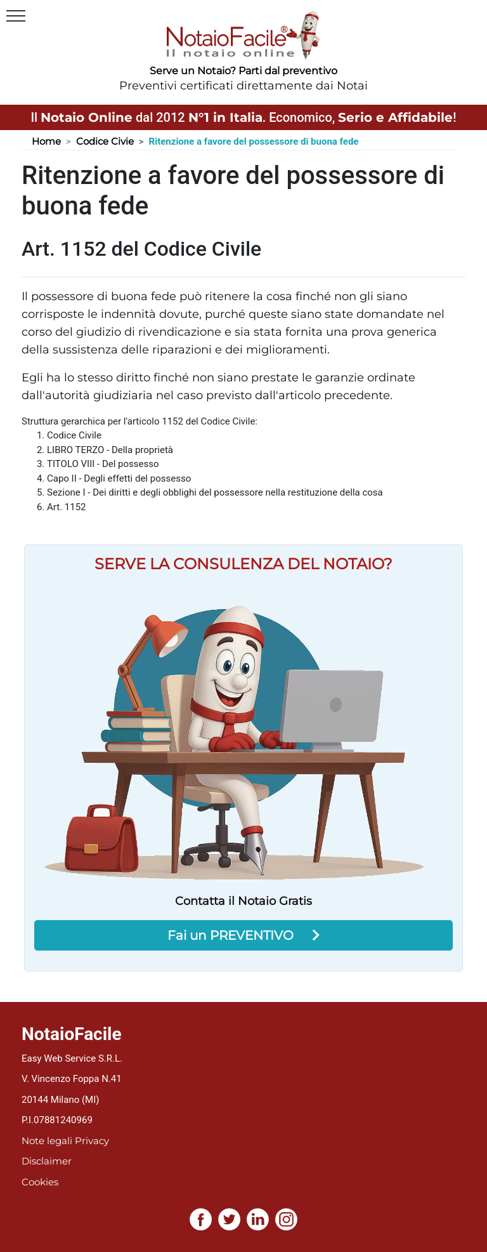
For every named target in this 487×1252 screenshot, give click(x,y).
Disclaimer (47, 1161)
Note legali (47, 1141)
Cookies (40, 1182)
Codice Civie (105, 141)
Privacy (92, 1141)
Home (46, 141)
